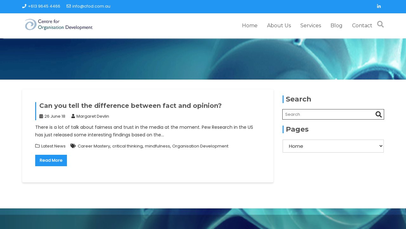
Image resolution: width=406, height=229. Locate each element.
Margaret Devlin (90, 113)
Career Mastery (94, 143)
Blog (337, 24)
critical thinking (127, 143)
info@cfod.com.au (88, 6)
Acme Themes (342, 221)
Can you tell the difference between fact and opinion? (130, 102)
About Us (279, 24)
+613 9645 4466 (41, 6)
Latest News (53, 143)
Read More (51, 157)
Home (250, 24)
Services (310, 24)
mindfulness (157, 143)
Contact (362, 24)
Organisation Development (200, 143)
